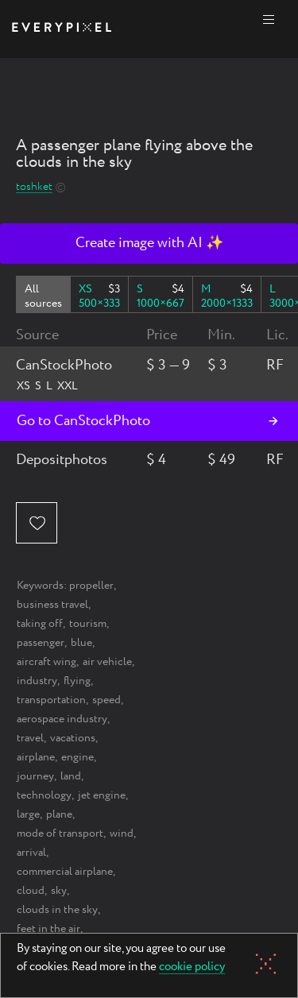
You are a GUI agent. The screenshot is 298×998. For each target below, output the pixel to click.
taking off (40, 624)
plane (59, 814)
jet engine (102, 795)
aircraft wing (46, 662)
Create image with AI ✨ (149, 243)
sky (59, 891)
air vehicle (107, 662)
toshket (34, 187)
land (70, 776)
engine (77, 757)
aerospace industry (62, 719)
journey (35, 776)
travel (30, 738)
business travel (52, 605)
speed (106, 700)
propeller (91, 585)
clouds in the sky (57, 910)
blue (81, 643)
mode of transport (60, 833)
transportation (51, 700)
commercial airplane (65, 872)
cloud (31, 891)
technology (44, 795)
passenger (40, 643)
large (28, 814)
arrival (31, 852)
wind (122, 833)
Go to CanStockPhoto (83, 421)
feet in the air (48, 929)
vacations (72, 738)
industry (37, 681)
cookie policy (192, 967)
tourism (87, 624)
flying (77, 681)
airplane (36, 757)
